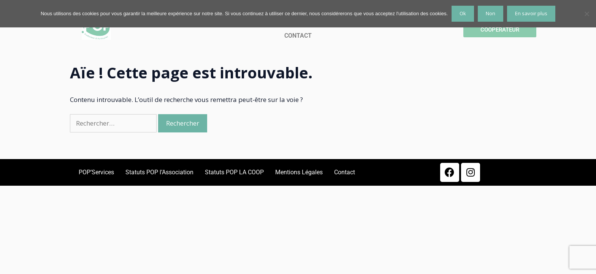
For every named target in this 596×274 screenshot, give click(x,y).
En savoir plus (531, 13)
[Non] (586, 14)
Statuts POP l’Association (159, 172)
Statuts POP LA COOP (234, 172)
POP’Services (96, 172)
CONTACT (298, 35)
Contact (344, 172)
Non (490, 13)
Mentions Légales (299, 172)
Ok (463, 13)
